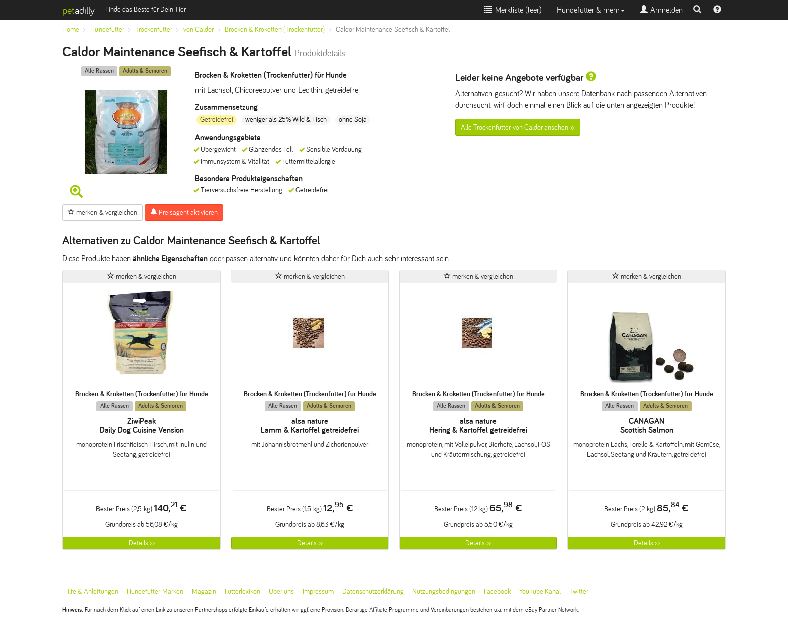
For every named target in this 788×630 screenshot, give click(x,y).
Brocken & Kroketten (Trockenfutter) (275, 29)
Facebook (497, 591)
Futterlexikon (242, 591)
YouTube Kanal (540, 591)
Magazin (204, 591)
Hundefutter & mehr (591, 10)
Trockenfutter (153, 29)
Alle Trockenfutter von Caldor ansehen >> (518, 127)
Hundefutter (107, 29)
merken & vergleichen (102, 212)
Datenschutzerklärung (373, 591)
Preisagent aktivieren (184, 212)
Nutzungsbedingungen (443, 591)
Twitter (578, 591)
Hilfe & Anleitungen (90, 591)
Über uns (281, 591)
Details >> (142, 543)
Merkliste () (513, 10)
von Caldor (198, 29)
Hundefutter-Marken (155, 591)
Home (70, 29)
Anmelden (661, 10)
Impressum (318, 591)
